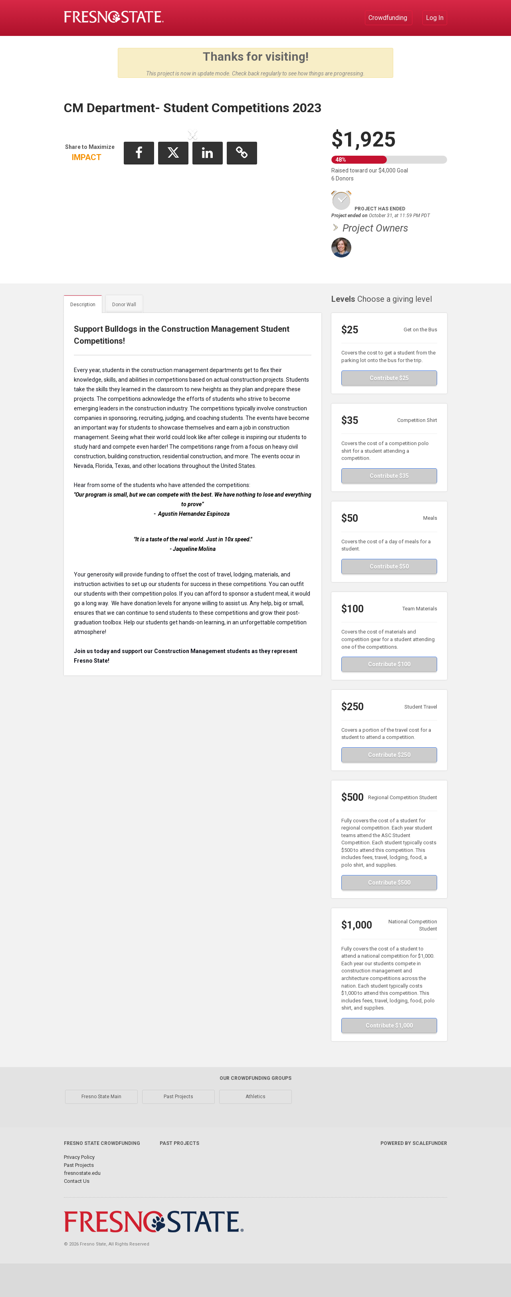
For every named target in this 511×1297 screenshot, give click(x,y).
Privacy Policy (79, 1191)
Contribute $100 (389, 698)
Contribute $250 (389, 788)
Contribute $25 (389, 411)
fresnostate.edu (82, 1207)
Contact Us (76, 1215)
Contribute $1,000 (389, 1059)
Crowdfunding (388, 18)
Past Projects (178, 1130)
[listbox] (193, 201)
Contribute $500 (389, 916)
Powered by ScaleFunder (413, 1177)
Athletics (255, 1130)
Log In (435, 18)
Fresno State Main (101, 1130)
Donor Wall (124, 338)
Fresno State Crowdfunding (102, 1177)
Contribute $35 (389, 509)
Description (82, 338)
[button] (90, 200)
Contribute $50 (389, 600)
